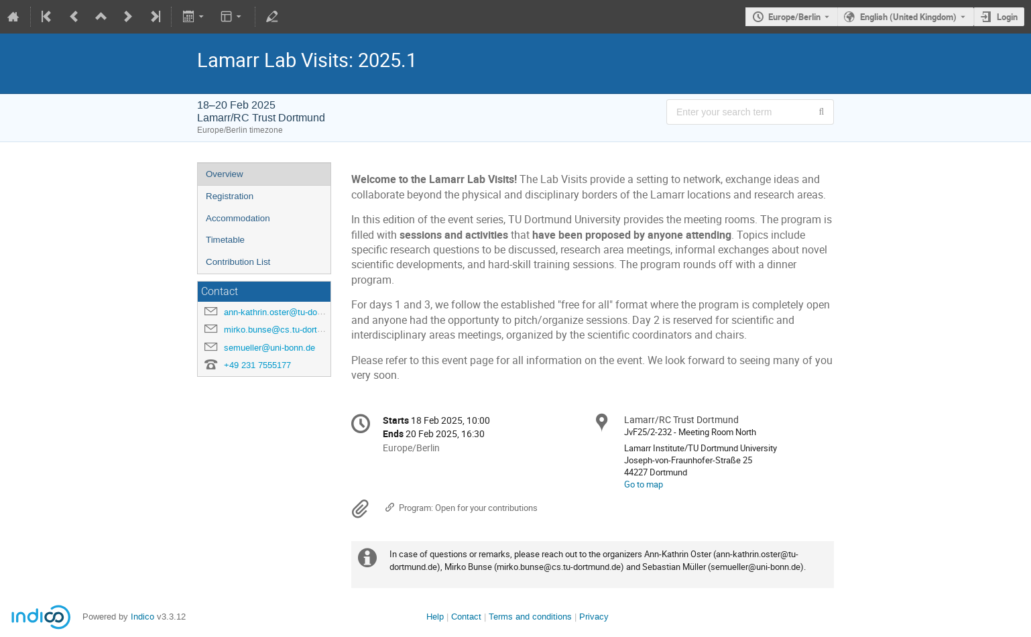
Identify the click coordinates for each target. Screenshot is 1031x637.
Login (1007, 17)
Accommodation (238, 218)
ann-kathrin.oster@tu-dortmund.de (290, 312)
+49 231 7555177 (257, 365)
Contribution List (238, 262)
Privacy (594, 616)
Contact (466, 616)
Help (435, 616)
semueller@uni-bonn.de (269, 347)
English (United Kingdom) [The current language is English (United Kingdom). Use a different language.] (908, 17)
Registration (229, 196)
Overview (224, 174)
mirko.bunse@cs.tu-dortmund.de (287, 329)
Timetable (225, 240)
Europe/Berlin (794, 17)
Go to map (643, 484)
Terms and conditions (530, 616)
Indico (142, 616)
